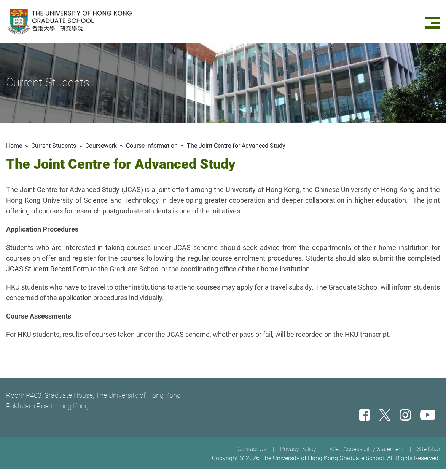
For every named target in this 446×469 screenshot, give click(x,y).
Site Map (428, 449)
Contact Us (252, 449)
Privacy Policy (298, 449)
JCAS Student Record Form (47, 269)
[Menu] (432, 21)
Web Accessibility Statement (367, 449)
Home (14, 145)
